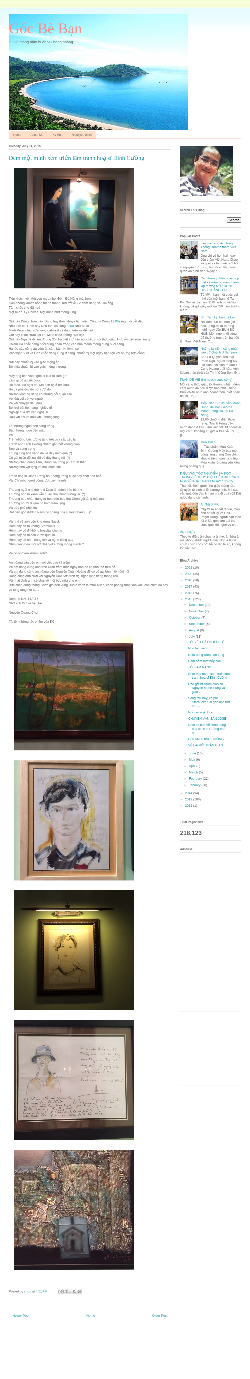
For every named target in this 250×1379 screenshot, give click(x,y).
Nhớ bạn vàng (198, 648)
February (196, 778)
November (197, 611)
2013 (189, 799)
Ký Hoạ (57, 135)
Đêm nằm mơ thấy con (204, 661)
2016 (189, 593)
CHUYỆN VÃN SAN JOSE (207, 718)
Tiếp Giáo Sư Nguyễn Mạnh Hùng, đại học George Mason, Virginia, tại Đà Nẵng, (220, 409)
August (194, 630)
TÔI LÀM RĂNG (199, 667)
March (194, 772)
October (195, 617)
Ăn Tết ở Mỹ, (209, 504)
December (197, 605)
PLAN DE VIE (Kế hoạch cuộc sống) (206, 379)
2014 (189, 793)
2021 (189, 567)
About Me (36, 135)
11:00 (114, 321)
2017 (189, 586)
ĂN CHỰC (187, 532)
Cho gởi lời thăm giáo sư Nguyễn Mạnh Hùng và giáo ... (206, 688)
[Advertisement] (208, 931)
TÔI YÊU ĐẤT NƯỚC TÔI (206, 642)
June (193, 753)
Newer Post (20, 1315)
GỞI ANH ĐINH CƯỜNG (206, 739)
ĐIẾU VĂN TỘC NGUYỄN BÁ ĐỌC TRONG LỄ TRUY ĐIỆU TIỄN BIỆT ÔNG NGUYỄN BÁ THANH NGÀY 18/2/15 (209, 477)
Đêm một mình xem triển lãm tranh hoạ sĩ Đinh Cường (209, 676)
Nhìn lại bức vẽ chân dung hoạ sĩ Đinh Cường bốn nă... (207, 728)
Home (17, 135)
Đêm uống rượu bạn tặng (206, 655)
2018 (189, 580)
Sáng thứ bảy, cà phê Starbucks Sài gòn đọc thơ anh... (209, 702)
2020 (189, 574)
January (195, 785)
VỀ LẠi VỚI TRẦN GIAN (205, 745)
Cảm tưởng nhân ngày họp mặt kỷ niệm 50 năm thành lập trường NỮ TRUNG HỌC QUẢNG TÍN (219, 284)
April (192, 766)
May (192, 759)
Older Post (160, 1315)
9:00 (71, 326)
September (197, 624)
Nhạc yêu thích (82, 135)
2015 (189, 599)
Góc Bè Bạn (45, 28)
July (192, 636)
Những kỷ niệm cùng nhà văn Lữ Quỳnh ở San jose (218, 350)
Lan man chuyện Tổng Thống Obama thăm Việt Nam (218, 247)
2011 (189, 805)
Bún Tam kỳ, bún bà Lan (218, 317)
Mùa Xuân (207, 442)
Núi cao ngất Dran (201, 712)
